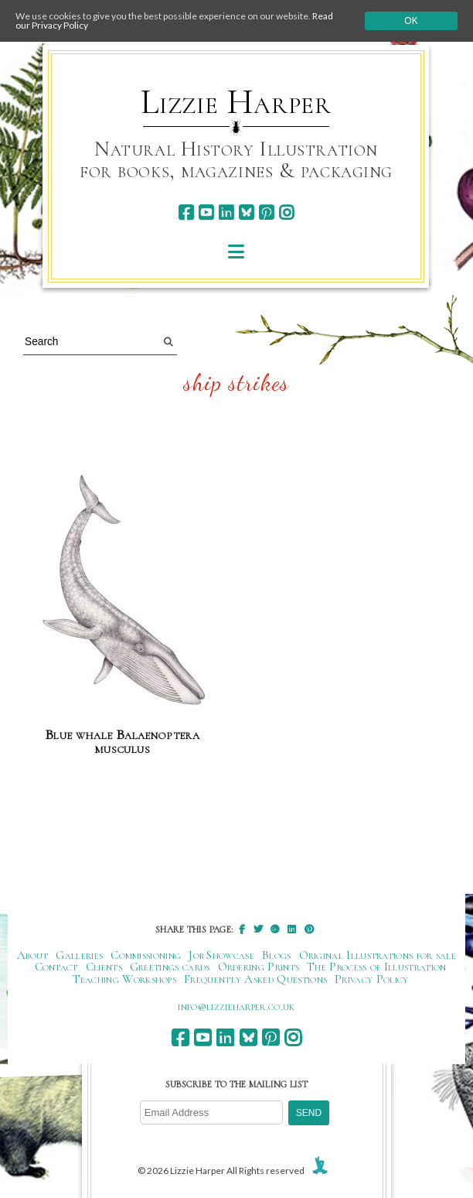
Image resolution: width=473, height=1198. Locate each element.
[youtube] (206, 212)
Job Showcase (221, 955)
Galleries (79, 955)
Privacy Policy (371, 979)
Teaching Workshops (125, 979)
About (33, 955)
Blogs (276, 955)
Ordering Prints (259, 967)
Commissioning (146, 955)
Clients (104, 967)
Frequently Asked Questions (255, 979)
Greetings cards (170, 967)
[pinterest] (266, 212)
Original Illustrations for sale (378, 955)
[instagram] (286, 212)
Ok (410, 20)
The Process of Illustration (376, 967)
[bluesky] (246, 212)
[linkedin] (226, 212)
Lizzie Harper (236, 102)
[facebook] (186, 212)
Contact (56, 967)
